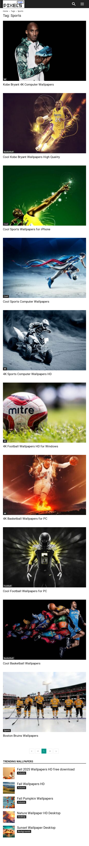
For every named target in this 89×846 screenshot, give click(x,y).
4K (5, 79)
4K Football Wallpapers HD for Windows (30, 446)
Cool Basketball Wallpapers (21, 663)
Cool (6, 224)
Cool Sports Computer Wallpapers (26, 301)
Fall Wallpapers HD (31, 784)
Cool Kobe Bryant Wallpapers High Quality (31, 157)
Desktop (21, 816)
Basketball (9, 151)
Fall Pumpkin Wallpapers (35, 798)
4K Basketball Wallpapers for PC (25, 518)
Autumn (21, 773)
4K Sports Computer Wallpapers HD (27, 374)
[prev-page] (31, 751)
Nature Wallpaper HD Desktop (39, 813)
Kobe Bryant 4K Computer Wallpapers (28, 84)
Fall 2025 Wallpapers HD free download (46, 769)
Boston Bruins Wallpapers (20, 735)
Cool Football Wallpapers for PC (25, 591)
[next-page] (56, 751)
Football (8, 585)
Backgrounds (24, 831)
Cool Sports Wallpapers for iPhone (26, 229)
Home (5, 11)
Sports (7, 730)
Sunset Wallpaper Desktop (36, 828)
